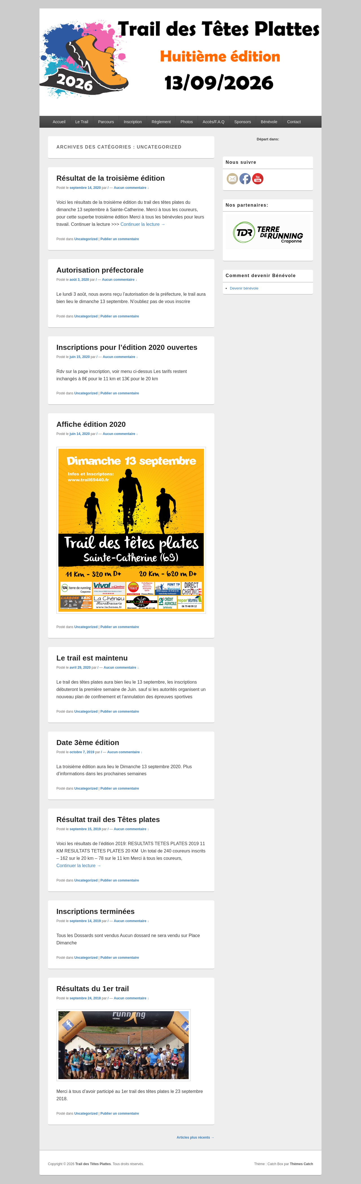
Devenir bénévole (244, 288)
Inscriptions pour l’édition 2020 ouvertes (126, 347)
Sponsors (242, 122)
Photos (186, 122)
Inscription (133, 122)
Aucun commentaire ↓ (131, 188)
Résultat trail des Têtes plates (108, 819)
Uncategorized (86, 239)
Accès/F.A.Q (213, 122)
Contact (294, 122)
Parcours (106, 122)
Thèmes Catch (301, 1164)
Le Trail (81, 122)
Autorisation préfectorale (100, 270)
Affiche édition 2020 (91, 424)
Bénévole (269, 122)
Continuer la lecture (142, 224)
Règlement (161, 122)
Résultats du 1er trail (92, 988)
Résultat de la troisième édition (110, 178)
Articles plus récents (195, 1137)
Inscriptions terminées (95, 911)
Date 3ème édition (87, 742)
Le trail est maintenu (92, 658)
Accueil (59, 122)
